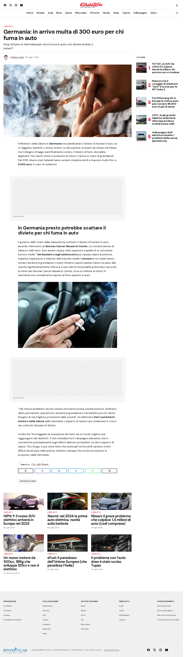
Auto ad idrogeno (165, 610)
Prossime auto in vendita (168, 620)
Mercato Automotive (166, 615)
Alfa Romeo (48, 606)
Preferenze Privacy (111, 650)
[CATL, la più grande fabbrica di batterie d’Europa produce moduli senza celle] (141, 119)
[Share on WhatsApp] (92, 471)
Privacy (6, 615)
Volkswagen (124, 615)
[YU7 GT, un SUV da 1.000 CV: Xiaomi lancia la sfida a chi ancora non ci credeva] (141, 68)
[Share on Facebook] (42, 471)
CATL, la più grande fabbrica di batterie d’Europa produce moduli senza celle (163, 119)
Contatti (7, 610)
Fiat (44, 615)
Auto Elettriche (164, 606)
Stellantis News (50, 601)
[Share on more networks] (109, 471)
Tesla (121, 610)
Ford (83, 615)
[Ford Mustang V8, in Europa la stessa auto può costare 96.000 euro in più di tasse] (141, 102)
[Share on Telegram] (76, 471)
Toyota (122, 620)
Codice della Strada (28, 481)
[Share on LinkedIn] (59, 471)
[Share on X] (25, 471)
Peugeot (46, 624)
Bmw (83, 606)
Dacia (83, 610)
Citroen (46, 610)
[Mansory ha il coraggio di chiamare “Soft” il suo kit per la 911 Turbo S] (141, 85)
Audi (121, 606)
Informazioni (9, 601)
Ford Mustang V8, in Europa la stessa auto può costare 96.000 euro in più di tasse (165, 102)
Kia (82, 620)
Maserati (47, 629)
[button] (177, 5)
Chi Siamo (7, 606)
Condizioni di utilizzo (12, 620)
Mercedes (85, 624)
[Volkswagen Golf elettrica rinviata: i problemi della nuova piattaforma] (141, 136)
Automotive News (89, 601)
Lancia (45, 620)
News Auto (8, 26)
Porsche (85, 629)
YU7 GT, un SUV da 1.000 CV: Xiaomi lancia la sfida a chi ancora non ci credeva (165, 68)
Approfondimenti (165, 601)
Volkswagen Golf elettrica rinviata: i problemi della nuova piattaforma (164, 136)
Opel (45, 633)
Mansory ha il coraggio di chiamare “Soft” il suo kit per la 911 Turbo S (165, 85)
